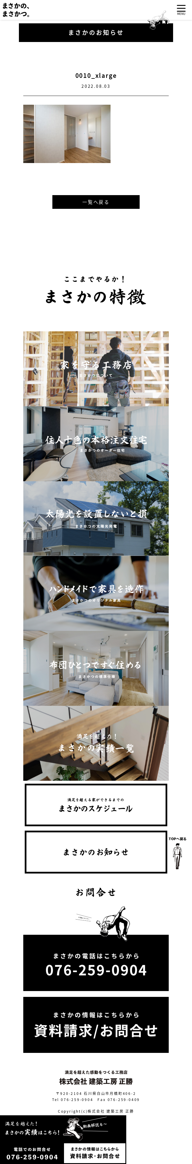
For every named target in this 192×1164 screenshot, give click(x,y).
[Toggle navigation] (181, 10)
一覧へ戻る (96, 201)
